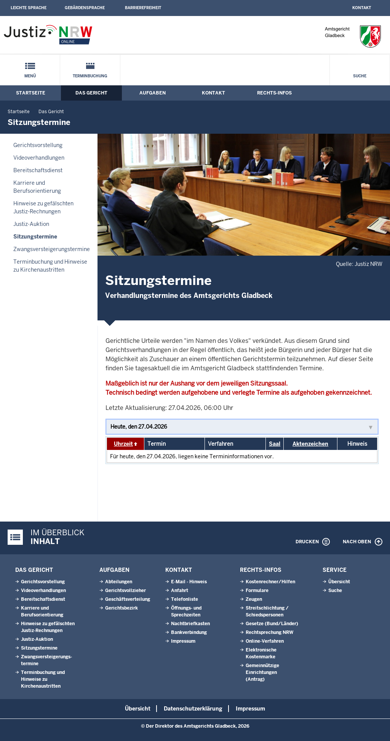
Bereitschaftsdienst (37, 170)
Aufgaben (152, 93)
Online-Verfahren (265, 641)
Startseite (30, 93)
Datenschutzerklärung (193, 708)
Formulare (257, 590)
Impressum (183, 641)
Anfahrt (179, 590)
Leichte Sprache (28, 7)
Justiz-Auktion (31, 224)
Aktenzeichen (310, 443)
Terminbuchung (90, 76)
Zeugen (254, 599)
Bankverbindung (189, 632)
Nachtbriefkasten (190, 624)
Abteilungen (118, 582)
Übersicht (339, 582)
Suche (359, 76)
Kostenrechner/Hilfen (270, 582)
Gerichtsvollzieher (125, 590)
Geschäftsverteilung (127, 599)
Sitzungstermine (35, 236)
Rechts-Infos (274, 93)
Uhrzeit (123, 443)
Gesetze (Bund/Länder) (272, 624)
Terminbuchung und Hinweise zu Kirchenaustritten (50, 265)
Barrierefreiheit (143, 7)
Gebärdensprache (85, 7)
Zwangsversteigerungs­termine (51, 249)
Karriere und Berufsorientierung (37, 186)
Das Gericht (91, 93)
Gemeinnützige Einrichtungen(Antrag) (262, 672)
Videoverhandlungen (38, 157)
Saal (274, 443)
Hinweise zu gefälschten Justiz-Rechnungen (43, 207)
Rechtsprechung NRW (269, 632)
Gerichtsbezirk (121, 608)
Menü (30, 76)
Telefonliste (184, 599)
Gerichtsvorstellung (37, 145)
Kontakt (361, 7)
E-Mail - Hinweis (189, 582)
